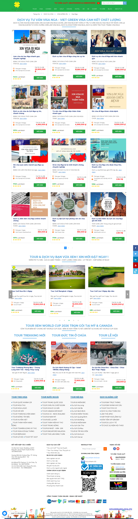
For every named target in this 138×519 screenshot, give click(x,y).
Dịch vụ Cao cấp (52, 461)
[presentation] (10, 294)
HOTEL (77, 9)
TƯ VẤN (102, 9)
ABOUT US (118, 9)
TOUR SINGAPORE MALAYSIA (53, 431)
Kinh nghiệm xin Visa (53, 463)
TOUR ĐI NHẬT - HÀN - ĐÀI (52, 428)
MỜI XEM (40, 78)
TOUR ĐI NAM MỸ (49, 417)
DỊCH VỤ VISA (48, 14)
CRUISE (69, 9)
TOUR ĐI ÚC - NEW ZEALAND (53, 414)
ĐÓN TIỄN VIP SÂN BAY (110, 420)
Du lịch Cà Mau (77, 428)
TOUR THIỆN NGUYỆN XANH (24, 414)
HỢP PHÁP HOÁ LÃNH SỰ (111, 417)
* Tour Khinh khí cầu (53, 453)
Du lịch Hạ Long (78, 405)
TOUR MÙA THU (19, 405)
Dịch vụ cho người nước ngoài (57, 468)
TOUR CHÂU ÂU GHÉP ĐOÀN (53, 405)
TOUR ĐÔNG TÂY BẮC (21, 417)
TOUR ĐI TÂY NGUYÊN (79, 431)
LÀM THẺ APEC (107, 414)
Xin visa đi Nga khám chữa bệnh (105, 111)
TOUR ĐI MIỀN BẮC (78, 402)
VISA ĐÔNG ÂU (62, 14)
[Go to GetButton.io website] (5, 517)
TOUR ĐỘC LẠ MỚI (49, 420)
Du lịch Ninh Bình (78, 411)
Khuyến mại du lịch (53, 466)
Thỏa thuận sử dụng (53, 476)
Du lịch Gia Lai (77, 437)
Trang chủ (36, 14)
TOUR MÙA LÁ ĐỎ (20, 408)
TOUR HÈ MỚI (18, 411)
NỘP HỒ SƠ (120, 467)
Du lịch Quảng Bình (79, 417)
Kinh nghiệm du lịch (53, 458)
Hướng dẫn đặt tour (53, 483)
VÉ (84, 9)
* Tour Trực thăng (52, 450)
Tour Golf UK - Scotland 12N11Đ (65, 291)
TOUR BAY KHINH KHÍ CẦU (111, 405)
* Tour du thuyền (61, 448)
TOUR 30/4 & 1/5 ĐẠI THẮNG (23, 431)
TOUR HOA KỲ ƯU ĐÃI (51, 408)
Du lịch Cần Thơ (78, 425)
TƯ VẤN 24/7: (74, 3)
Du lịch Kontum (78, 434)
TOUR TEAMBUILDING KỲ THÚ (25, 428)
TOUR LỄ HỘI (18, 437)
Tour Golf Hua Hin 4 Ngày (102, 291)
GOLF (62, 9)
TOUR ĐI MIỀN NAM (78, 423)
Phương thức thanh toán (55, 486)
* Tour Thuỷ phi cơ (64, 450)
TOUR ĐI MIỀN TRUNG (79, 414)
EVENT (94, 9)
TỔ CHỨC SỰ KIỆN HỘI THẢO (112, 425)
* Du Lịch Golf (51, 448)
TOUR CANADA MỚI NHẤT (52, 411)
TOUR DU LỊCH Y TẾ (109, 423)
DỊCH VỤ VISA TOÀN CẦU (111, 411)
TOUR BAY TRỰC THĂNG (110, 402)
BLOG (110, 9)
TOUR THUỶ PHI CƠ (109, 408)
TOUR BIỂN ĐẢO (19, 434)
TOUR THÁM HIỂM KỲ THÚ (52, 423)
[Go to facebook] (4, 513)
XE (88, 9)
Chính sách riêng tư (53, 474)
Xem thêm (23, 64)
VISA (41, 9)
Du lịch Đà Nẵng (78, 420)
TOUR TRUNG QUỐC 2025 (52, 402)
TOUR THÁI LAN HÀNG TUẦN (53, 434)
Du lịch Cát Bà (77, 408)
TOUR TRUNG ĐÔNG (50, 425)
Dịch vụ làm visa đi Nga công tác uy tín (69, 56)
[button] (60, 320)
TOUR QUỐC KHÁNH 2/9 (22, 402)
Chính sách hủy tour (53, 481)
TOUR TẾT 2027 (31, 437)
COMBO (48, 9)
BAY (55, 9)
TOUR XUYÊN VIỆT (20, 420)
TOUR (35, 9)
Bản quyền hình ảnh (53, 478)
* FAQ (62, 478)
